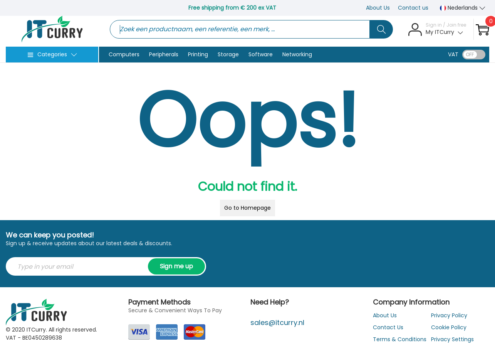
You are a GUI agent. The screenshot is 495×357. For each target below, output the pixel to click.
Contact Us (388, 327)
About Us (378, 8)
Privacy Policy (449, 315)
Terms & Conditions (399, 339)
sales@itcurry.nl (277, 322)
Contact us (413, 8)
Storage (228, 54)
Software (260, 54)
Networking (297, 54)
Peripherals (163, 54)
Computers (124, 54)
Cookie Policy (448, 327)
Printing (198, 54)
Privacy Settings (452, 339)
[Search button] (381, 29)
